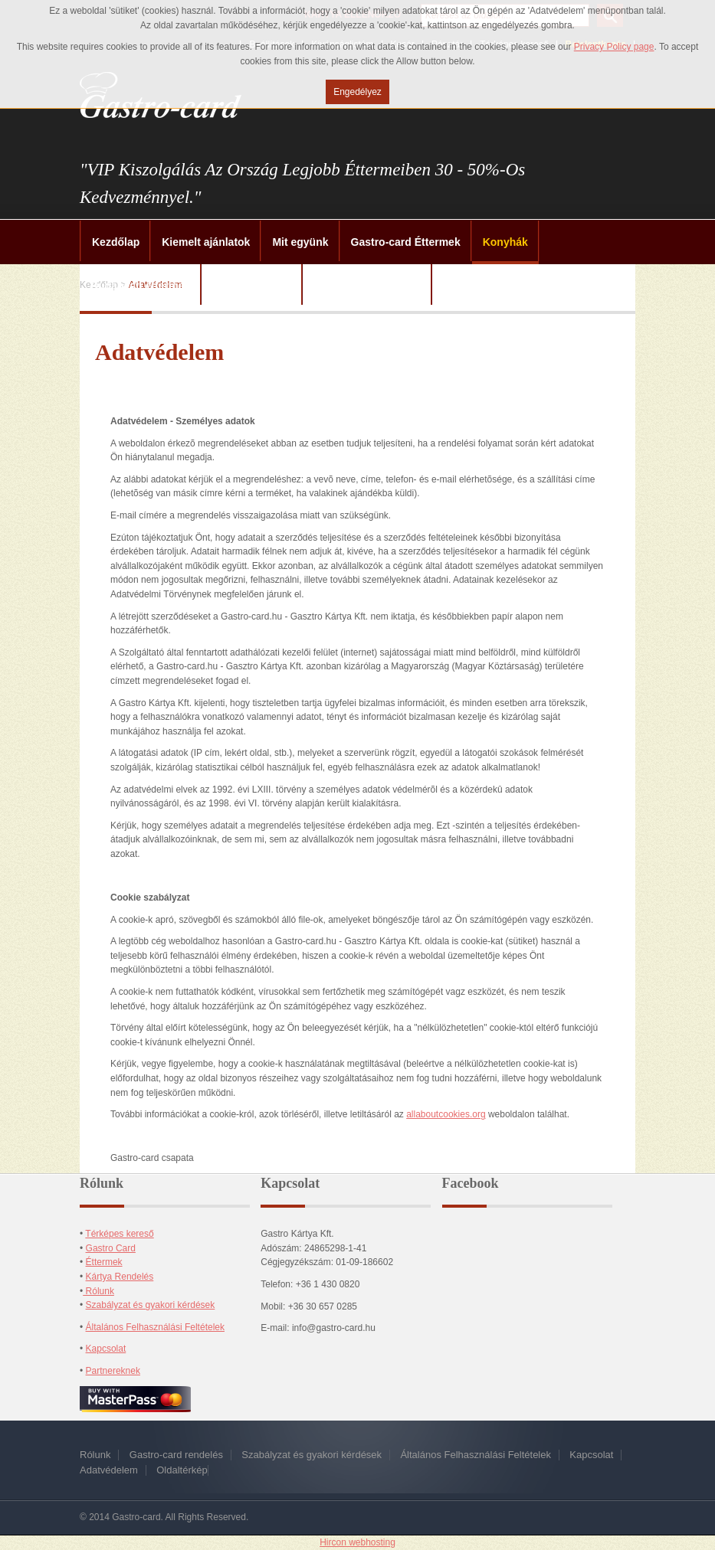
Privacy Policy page (614, 46)
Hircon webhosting (357, 1542)
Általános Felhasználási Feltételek (155, 1327)
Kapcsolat (106, 1348)
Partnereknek (113, 1370)
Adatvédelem (109, 1470)
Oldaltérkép (181, 1470)
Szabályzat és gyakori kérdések (150, 1305)
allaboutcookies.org (445, 1114)
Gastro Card (111, 1248)
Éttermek (104, 1262)
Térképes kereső (119, 1233)
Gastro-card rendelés (176, 1454)
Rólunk (98, 1291)
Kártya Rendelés (120, 1276)
